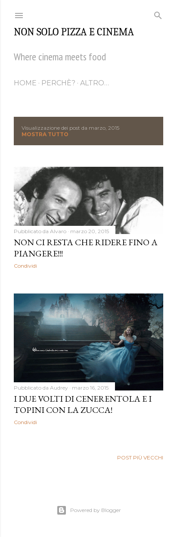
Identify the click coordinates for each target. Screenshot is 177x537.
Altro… (94, 83)
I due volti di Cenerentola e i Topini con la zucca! (83, 404)
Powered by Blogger (88, 510)
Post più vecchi (140, 457)
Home (25, 83)
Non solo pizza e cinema (74, 32)
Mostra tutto (45, 134)
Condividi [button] (25, 265)
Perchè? (58, 83)
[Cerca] (158, 13)
